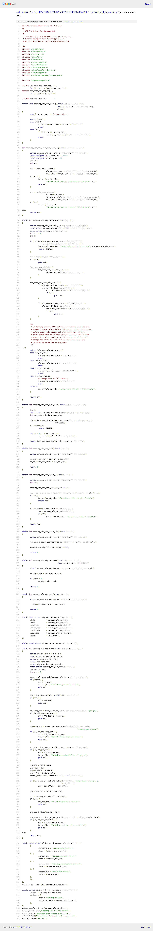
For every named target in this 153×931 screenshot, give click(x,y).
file (67, 21)
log (73, 21)
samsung (112, 11)
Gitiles (15, 927)
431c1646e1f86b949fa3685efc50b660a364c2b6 (63, 11)
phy (104, 11)
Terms (28, 927)
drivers (96, 11)
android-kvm (22, 11)
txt (142, 927)
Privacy (22, 927)
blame (79, 21)
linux (33, 11)
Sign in (148, 4)
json (149, 927)
